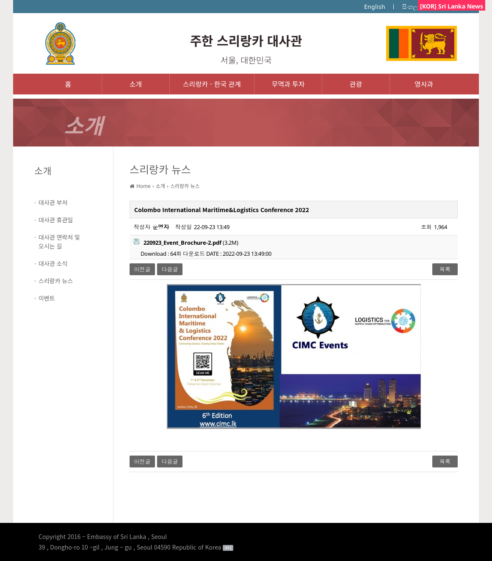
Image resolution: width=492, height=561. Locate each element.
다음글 (170, 269)
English (374, 7)
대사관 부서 (53, 202)
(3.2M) (186, 242)
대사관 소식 (53, 263)
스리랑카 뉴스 (56, 280)
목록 (445, 269)
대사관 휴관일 (56, 220)
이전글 (142, 269)
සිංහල (409, 7)
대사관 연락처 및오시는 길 (59, 241)
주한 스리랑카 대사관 (246, 40)
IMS (228, 548)
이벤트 (47, 298)
